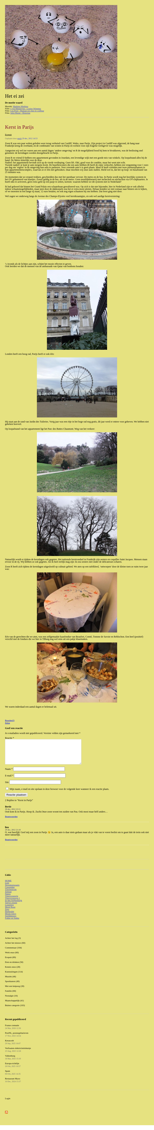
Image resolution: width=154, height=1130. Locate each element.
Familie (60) (10, 995)
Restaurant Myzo (13, 1084)
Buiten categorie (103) (15, 1010)
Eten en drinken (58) (14, 967)
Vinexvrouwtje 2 (12, 903)
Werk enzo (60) (12, 957)
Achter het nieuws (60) (15, 947)
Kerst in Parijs (19, 127)
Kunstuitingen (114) (14, 976)
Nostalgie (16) (11, 1000)
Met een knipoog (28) (14, 991)
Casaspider (10, 892)
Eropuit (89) (10, 962)
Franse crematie (13, 1031)
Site (7, 787)
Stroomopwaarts (12, 890)
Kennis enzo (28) (12, 971)
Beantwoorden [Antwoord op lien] (11, 844)
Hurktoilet (9, 916)
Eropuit (8, 134)
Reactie (9, 738)
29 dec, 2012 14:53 (29, 138)
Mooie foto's (10, 918)
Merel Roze (10, 912)
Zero (7, 914)
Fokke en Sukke (12, 923)
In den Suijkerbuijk (13, 905)
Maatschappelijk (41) (14, 1005)
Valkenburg (13, 1062)
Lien (7, 887)
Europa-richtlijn (13, 1069)
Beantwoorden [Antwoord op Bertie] (11, 821)
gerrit (19, 138)
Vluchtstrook (10, 894)
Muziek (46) (10, 981)
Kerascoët (13, 1046)
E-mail (9, 780)
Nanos (8, 898)
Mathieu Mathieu (20, 106)
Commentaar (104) (13, 952)
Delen (7, 723)
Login (7, 1103)
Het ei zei (14, 96)
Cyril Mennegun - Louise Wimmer (25, 108)
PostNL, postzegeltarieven (16, 1039)
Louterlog (9, 909)
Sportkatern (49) (12, 986)
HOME (8, 885)
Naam (9, 773)
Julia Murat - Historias (20, 113)
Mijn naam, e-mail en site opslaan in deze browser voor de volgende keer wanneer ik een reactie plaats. (59, 793)
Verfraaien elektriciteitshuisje (18, 1054)
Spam (13, 1077)
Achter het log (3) (13, 943)
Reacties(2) (9, 720)
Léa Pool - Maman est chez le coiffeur (27, 111)
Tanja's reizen (11, 907)
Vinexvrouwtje (11, 901)
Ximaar (8, 896)
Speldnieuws (10, 920)
